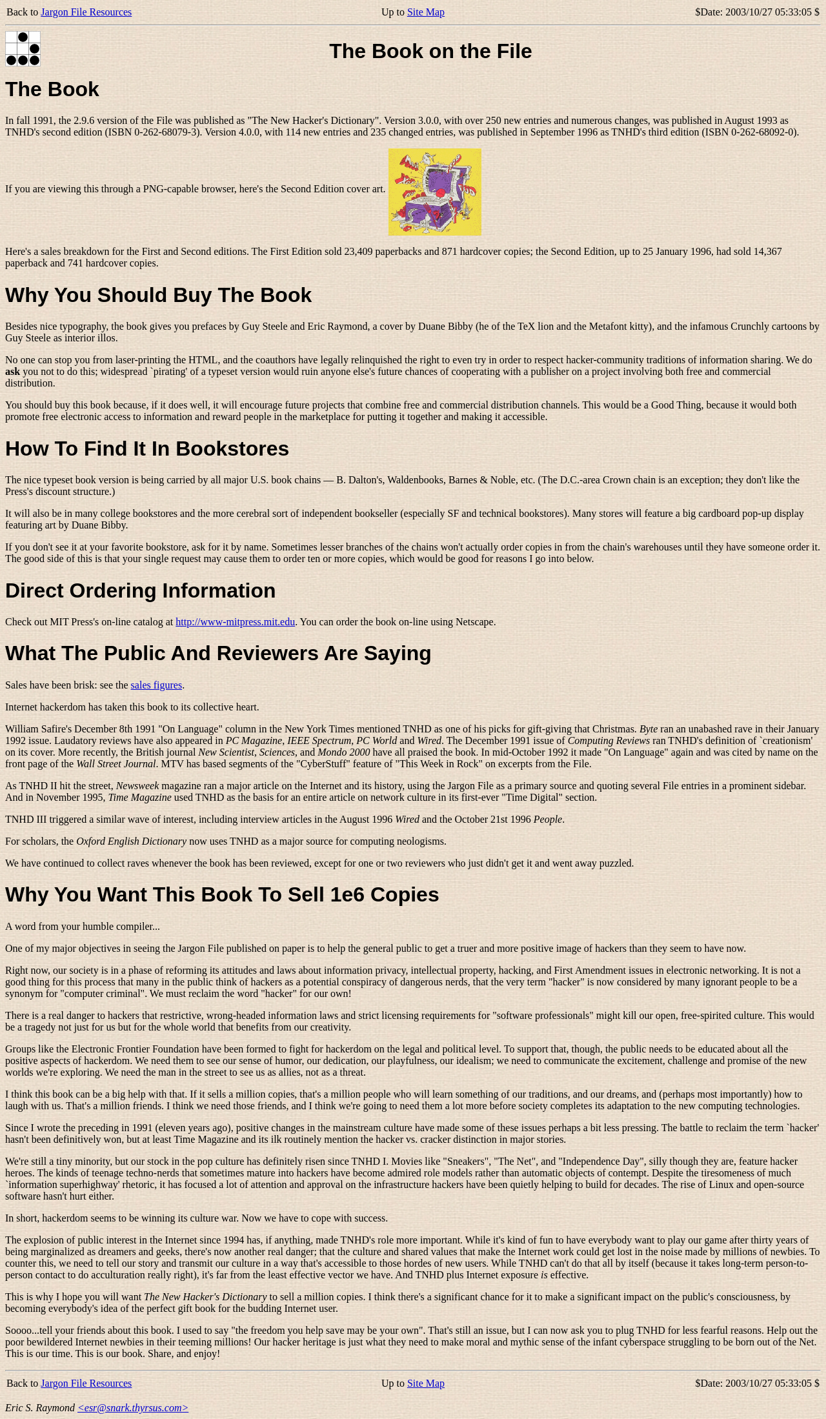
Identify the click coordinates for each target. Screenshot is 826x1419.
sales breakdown (75, 251)
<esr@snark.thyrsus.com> (132, 1407)
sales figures (157, 684)
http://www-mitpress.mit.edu (235, 621)
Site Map (426, 11)
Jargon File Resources (86, 11)
